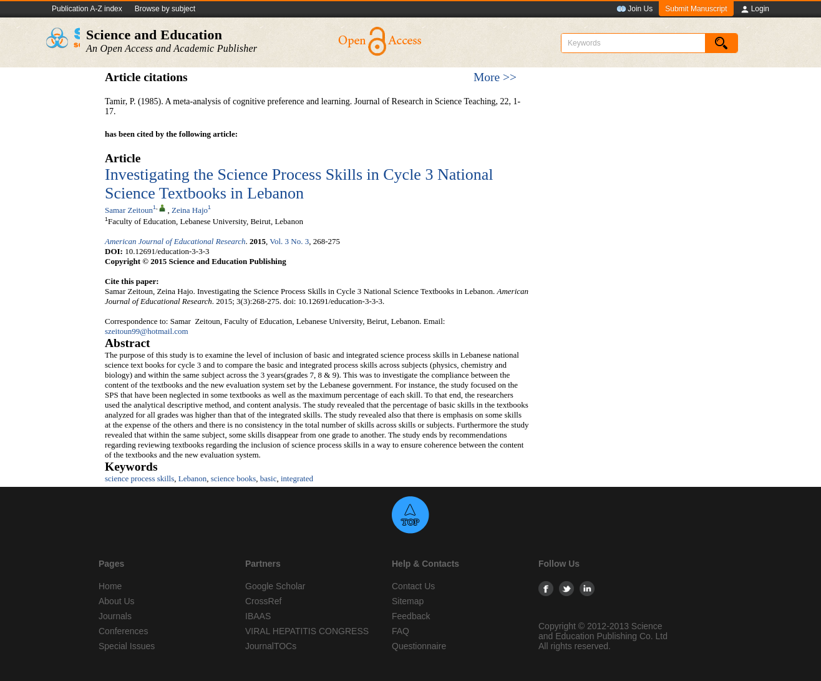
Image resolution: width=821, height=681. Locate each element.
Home (110, 586)
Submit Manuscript (696, 8)
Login (754, 9)
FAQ (400, 631)
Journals (115, 616)
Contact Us (413, 586)
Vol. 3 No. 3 (289, 241)
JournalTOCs (270, 646)
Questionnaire (419, 646)
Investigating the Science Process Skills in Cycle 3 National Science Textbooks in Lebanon (299, 183)
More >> (495, 77)
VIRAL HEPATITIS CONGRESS (307, 631)
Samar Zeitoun (129, 210)
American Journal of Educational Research (175, 241)
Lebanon (192, 478)
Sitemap (408, 601)
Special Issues (127, 646)
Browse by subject (165, 8)
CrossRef (263, 601)
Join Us (634, 9)
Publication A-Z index (87, 8)
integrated (297, 478)
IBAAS (258, 616)
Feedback (411, 616)
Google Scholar (275, 586)
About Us (117, 601)
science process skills (139, 478)
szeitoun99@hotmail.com (146, 331)
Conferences (123, 631)
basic (268, 478)
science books (233, 478)
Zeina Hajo (190, 210)
